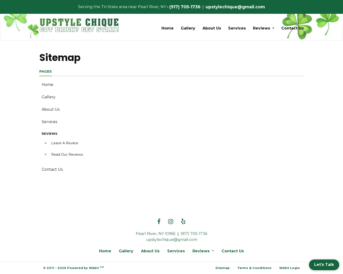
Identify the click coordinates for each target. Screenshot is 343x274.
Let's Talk (324, 264)
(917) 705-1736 (185, 6)
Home (167, 28)
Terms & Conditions (254, 268)
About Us (211, 28)
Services (237, 28)
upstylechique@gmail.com (235, 6)
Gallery (188, 28)
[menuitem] (167, 28)
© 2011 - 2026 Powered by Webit (73, 268)
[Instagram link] (170, 222)
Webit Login (289, 268)
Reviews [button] (262, 28)
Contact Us (292, 28)
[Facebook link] (158, 222)
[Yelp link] (183, 222)
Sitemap (222, 268)
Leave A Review (64, 143)
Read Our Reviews (67, 154)
